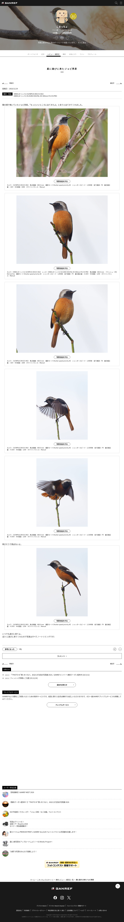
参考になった (9, 649)
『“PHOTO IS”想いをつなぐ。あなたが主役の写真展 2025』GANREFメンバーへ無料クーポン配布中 (46, 675)
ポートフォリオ (33, 54)
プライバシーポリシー (39, 910)
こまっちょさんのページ (45, 880)
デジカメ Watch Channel (56, 906)
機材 (64, 54)
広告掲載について (72, 910)
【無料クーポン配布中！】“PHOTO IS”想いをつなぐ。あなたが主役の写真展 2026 (35, 804)
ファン (82, 54)
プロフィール (91, 54)
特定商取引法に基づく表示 (56, 910)
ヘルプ (82, 910)
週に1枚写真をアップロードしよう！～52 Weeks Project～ (27, 844)
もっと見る (82, 42)
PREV (12, 83)
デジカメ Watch (42, 906)
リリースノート (91, 910)
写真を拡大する (62, 181)
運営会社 (19, 910)
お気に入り (72, 54)
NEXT (112, 83)
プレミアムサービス (62, 705)
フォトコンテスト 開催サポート (76, 906)
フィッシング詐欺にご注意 (19, 678)
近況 (42, 54)
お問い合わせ (103, 910)
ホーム (32, 880)
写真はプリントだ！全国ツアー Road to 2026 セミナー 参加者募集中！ (15, 824)
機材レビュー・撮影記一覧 (65, 880)
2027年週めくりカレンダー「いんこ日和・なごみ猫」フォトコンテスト (31, 814)
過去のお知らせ (62, 685)
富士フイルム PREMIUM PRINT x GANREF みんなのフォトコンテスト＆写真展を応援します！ (39, 834)
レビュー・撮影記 (53, 54)
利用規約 (27, 910)
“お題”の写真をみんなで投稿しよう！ (19, 853)
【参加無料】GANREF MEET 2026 (18, 794)
